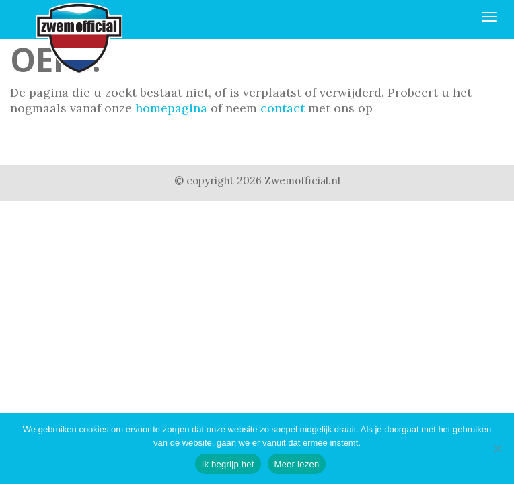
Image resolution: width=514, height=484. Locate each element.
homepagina (171, 108)
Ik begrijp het (228, 464)
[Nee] (497, 448)
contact (282, 108)
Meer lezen (297, 464)
